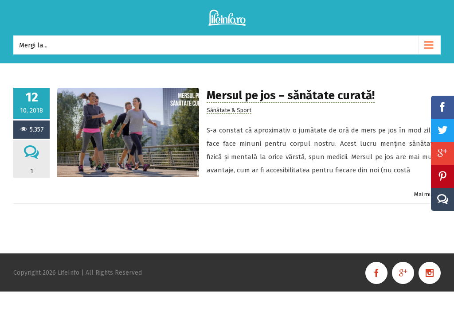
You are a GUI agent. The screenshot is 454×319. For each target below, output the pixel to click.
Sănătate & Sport (229, 110)
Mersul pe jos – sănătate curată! (291, 95)
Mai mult (425, 194)
